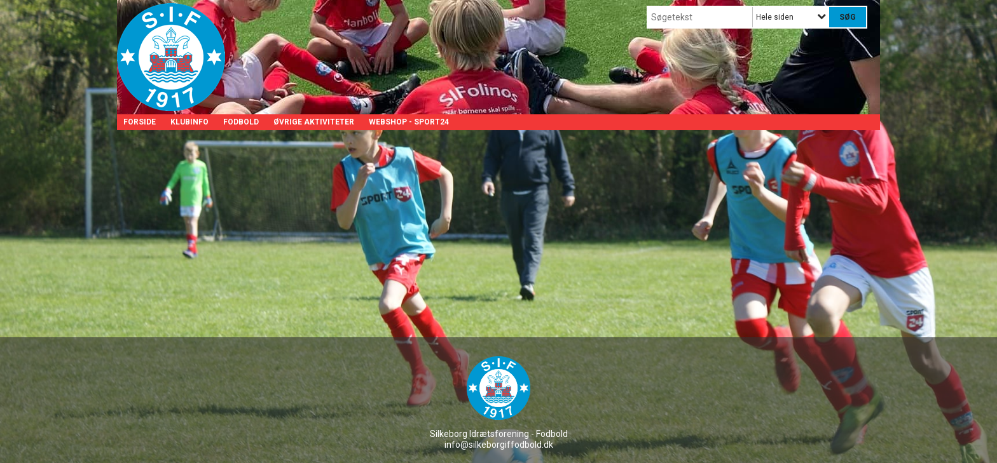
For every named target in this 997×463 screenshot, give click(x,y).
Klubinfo (189, 121)
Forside (139, 121)
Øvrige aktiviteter (313, 121)
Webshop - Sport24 (409, 121)
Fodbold (241, 121)
